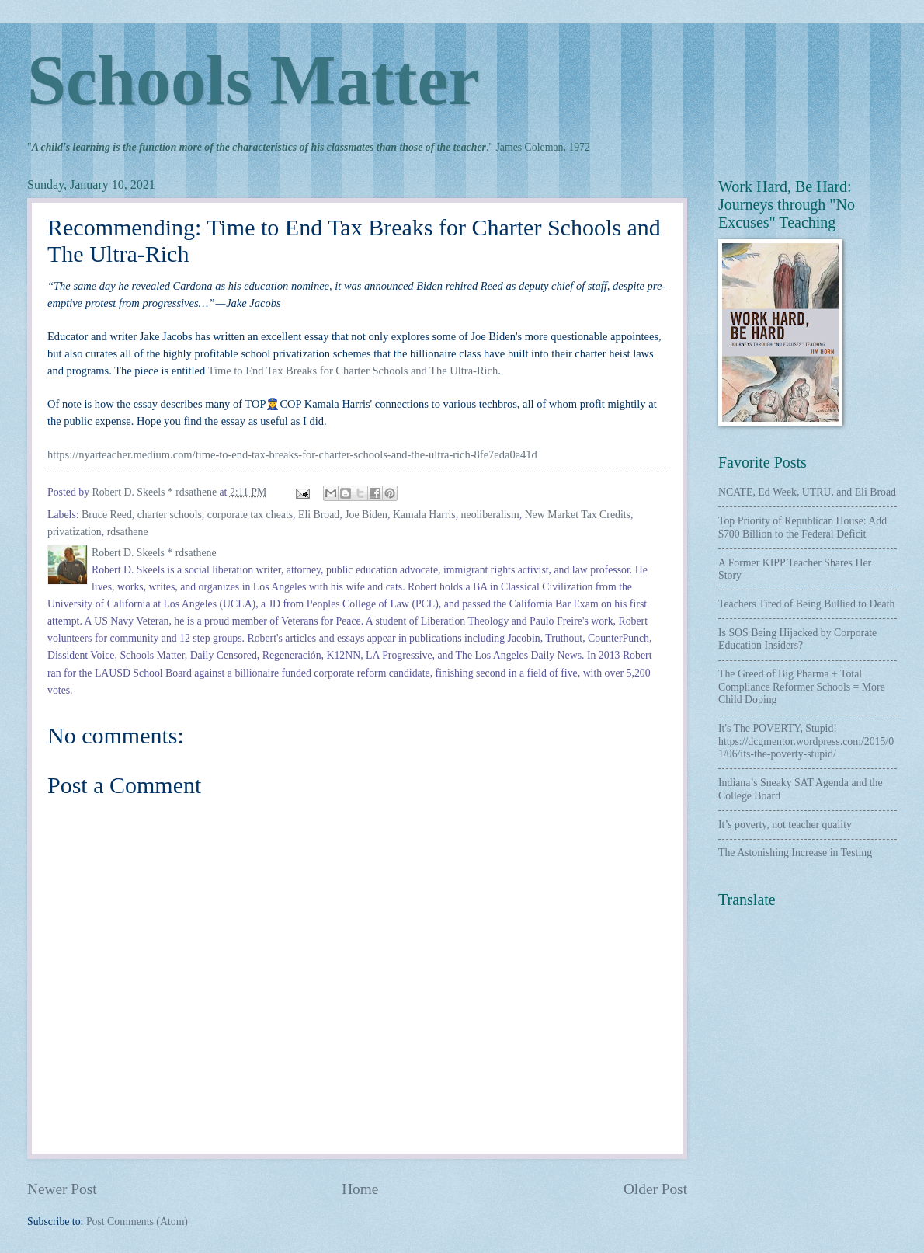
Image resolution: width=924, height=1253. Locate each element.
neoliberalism (490, 514)
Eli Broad (318, 514)
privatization (74, 532)
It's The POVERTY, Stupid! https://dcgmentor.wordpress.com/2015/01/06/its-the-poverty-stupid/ (806, 741)
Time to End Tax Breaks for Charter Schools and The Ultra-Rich (353, 370)
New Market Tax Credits (577, 514)
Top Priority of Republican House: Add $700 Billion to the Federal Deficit (802, 527)
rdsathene (127, 532)
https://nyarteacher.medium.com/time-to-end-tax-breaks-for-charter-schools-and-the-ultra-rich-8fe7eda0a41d (292, 454)
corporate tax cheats (250, 514)
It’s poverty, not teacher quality (785, 824)
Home (360, 1189)
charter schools (169, 514)
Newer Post (62, 1189)
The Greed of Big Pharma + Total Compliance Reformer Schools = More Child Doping (801, 686)
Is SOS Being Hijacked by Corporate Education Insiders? (797, 639)
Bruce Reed (107, 514)
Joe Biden (366, 514)
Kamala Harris (424, 514)
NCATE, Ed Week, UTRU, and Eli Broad (807, 492)
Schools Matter (253, 80)
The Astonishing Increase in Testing (795, 852)
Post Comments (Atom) (137, 1221)
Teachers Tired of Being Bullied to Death (806, 604)
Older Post (655, 1189)
